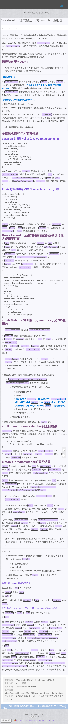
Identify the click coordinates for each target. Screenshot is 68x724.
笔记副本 (20, 28)
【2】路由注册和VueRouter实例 (51, 706)
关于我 (47, 13)
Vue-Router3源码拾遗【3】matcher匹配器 (35, 680)
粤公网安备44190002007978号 (26, 721)
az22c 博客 (21, 683)
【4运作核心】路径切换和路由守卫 (18, 707)
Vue (5, 28)
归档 (25, 13)
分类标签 (31, 13)
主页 (20, 13)
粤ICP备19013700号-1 (46, 721)
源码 (11, 28)
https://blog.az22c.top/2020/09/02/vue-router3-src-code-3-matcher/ (34, 693)
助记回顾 (39, 13)
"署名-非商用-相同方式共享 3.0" (32, 696)
